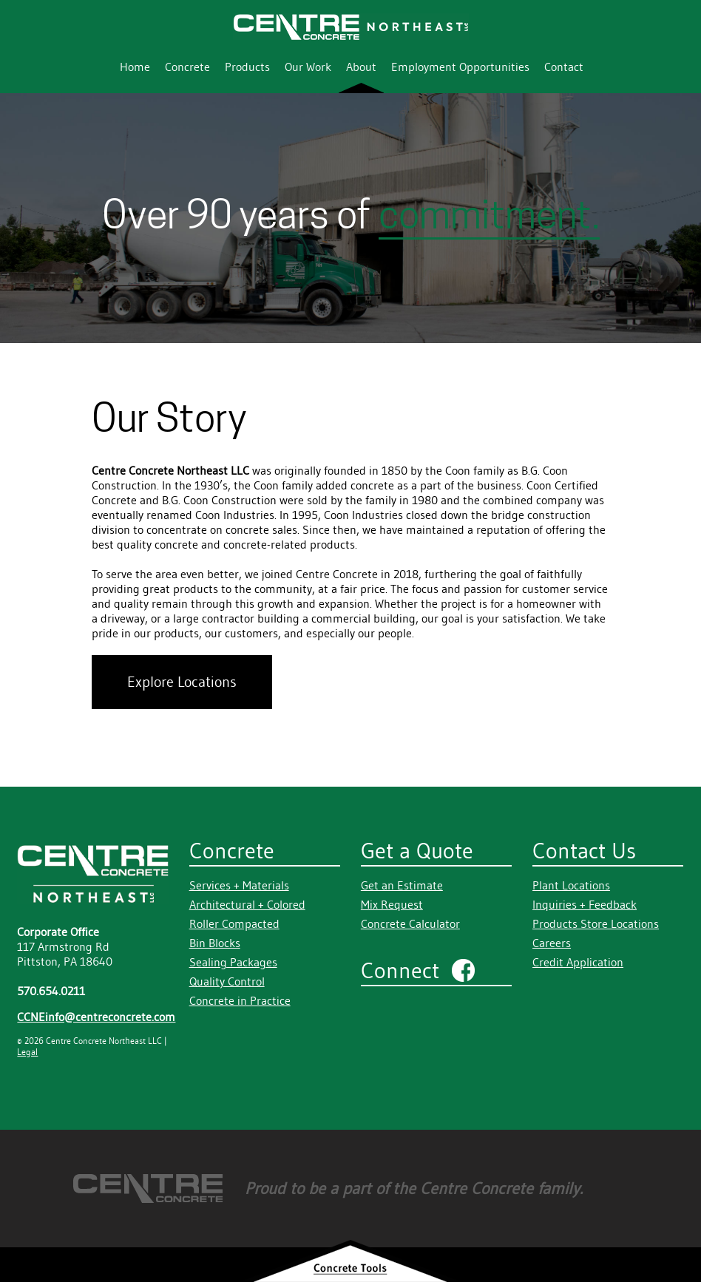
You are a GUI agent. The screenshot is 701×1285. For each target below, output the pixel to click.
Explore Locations (182, 682)
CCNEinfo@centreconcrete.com (96, 1016)
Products (247, 66)
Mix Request (392, 904)
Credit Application (577, 962)
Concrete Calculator (410, 923)
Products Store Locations (595, 923)
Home (135, 66)
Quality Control (227, 981)
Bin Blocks (214, 942)
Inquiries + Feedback (584, 904)
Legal (27, 1051)
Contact (563, 66)
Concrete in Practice (240, 1000)
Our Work (308, 66)
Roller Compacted (234, 923)
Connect (400, 970)
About (361, 66)
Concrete (187, 66)
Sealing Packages (233, 962)
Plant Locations (571, 885)
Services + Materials (239, 885)
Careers (551, 942)
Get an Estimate (402, 885)
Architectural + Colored (247, 904)
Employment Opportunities (460, 66)
